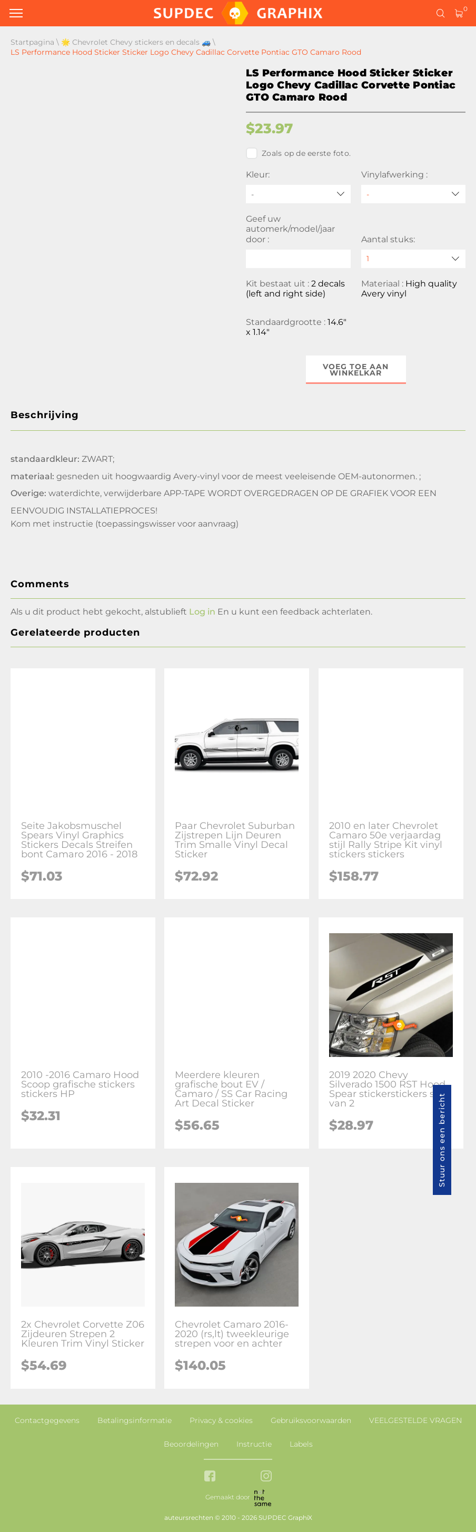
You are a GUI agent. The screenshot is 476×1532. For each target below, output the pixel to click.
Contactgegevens (47, 1420)
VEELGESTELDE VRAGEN (415, 1420)
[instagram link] (266, 1477)
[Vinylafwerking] (413, 194)
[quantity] (413, 259)
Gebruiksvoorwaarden (311, 1420)
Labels (301, 1444)
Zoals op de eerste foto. (298, 153)
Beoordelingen (191, 1444)
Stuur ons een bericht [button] (442, 1140)
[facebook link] (210, 1477)
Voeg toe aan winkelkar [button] (356, 370)
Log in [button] (202, 612)
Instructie (254, 1444)
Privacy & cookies (221, 1420)
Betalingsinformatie (134, 1420)
